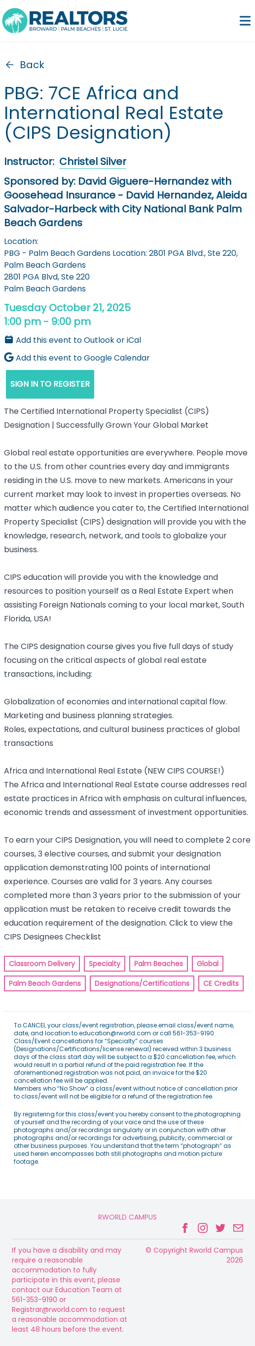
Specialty (104, 964)
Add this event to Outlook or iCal (72, 340)
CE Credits (221, 983)
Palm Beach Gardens (45, 983)
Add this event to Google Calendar (77, 358)
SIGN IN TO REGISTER (50, 384)
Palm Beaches (158, 964)
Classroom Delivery (42, 964)
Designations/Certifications (142, 983)
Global (208, 964)
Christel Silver (92, 161)
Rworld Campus (127, 1217)
